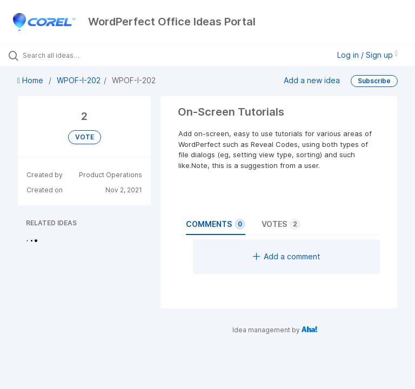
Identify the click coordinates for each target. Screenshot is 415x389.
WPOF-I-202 (79, 80)
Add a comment (286, 256)
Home (31, 80)
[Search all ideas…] (73, 55)
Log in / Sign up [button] (367, 54)
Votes (281, 224)
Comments (215, 224)
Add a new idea (312, 80)
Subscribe (374, 81)
